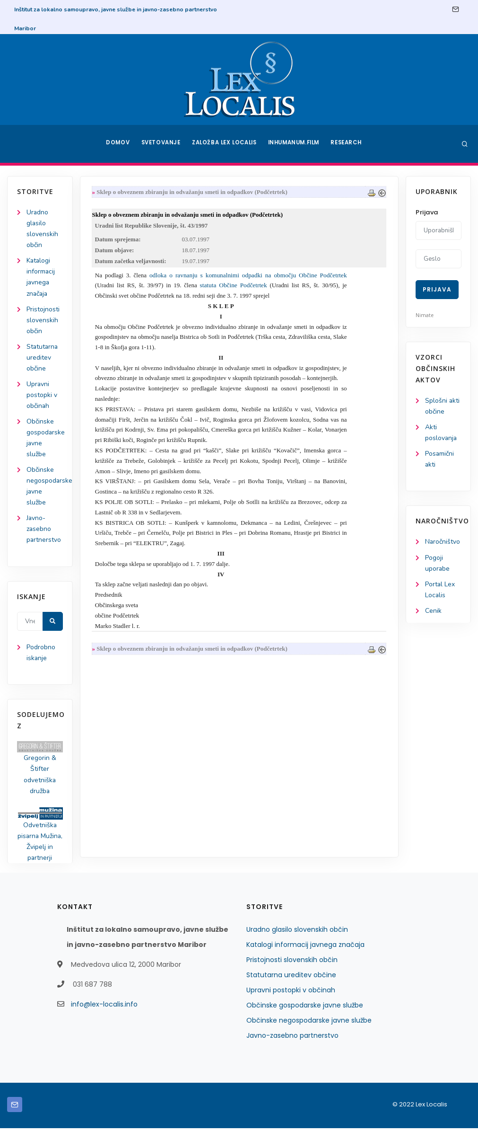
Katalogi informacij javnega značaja (305, 947)
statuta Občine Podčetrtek (233, 285)
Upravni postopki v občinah (41, 395)
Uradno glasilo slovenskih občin (297, 932)
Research (348, 144)
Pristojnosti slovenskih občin (43, 320)
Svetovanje (160, 144)
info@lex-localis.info (104, 1007)
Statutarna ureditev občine (42, 358)
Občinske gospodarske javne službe (304, 1008)
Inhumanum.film (295, 144)
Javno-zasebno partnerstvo (43, 530)
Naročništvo (443, 542)
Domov (116, 144)
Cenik (433, 611)
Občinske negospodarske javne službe (309, 1023)
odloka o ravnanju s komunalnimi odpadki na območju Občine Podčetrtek (249, 275)
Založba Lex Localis (224, 144)
